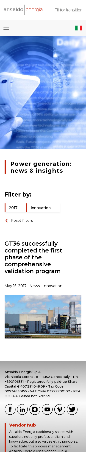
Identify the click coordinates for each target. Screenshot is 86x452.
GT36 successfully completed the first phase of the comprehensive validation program (33, 257)
